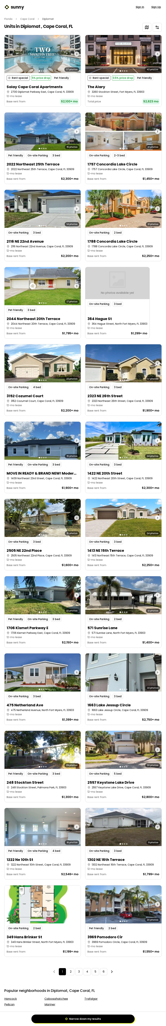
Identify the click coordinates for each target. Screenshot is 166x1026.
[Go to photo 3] (43, 71)
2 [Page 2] (71, 972)
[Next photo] (71, 54)
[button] (42, 71)
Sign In (140, 7)
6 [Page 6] (104, 972)
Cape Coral (27, 19)
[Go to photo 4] (46, 71)
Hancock (10, 999)
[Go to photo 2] (41, 71)
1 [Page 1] (62, 972)
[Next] (111, 971)
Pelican (9, 1004)
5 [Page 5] (95, 972)
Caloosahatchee (56, 999)
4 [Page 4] (87, 972)
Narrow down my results (83, 1019)
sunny (14, 7)
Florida (8, 19)
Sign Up (156, 7)
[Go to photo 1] (39, 71)
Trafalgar (91, 999)
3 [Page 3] (79, 972)
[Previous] (54, 971)
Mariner (49, 1004)
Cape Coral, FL (58, 26)
